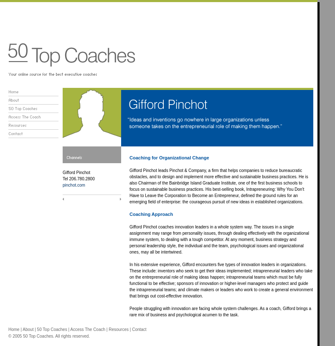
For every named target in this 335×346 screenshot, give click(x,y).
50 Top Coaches (52, 329)
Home (14, 329)
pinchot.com (74, 185)
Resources (119, 329)
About (28, 329)
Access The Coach (87, 329)
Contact (139, 329)
